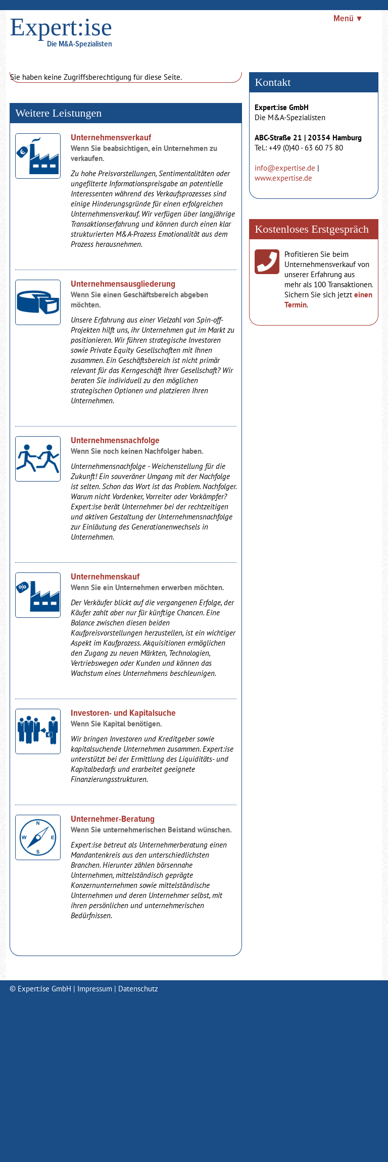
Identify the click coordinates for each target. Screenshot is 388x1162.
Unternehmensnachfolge (115, 441)
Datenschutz (138, 988)
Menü (343, 19)
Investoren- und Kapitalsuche (123, 713)
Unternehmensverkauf (111, 138)
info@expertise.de (285, 168)
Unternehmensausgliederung (123, 284)
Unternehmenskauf (105, 577)
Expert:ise (61, 27)
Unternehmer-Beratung (113, 819)
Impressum (94, 988)
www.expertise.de (283, 178)
